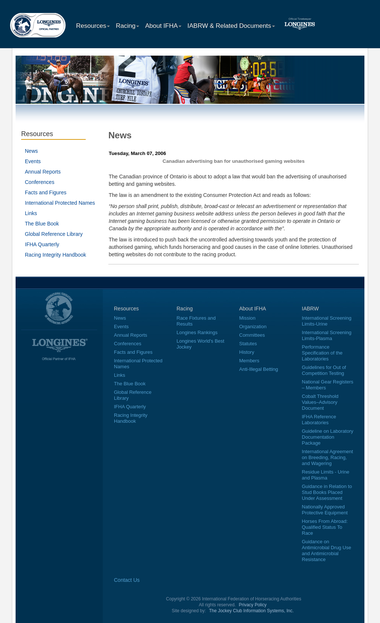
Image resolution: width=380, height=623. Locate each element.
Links (31, 213)
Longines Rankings (197, 332)
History (246, 352)
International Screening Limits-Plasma (326, 335)
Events (33, 161)
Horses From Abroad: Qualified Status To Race (325, 527)
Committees (252, 335)
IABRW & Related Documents (231, 25)
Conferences (39, 182)
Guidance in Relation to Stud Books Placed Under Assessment (327, 492)
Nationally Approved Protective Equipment (325, 509)
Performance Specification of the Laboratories (322, 353)
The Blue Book (42, 224)
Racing (127, 25)
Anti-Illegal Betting (258, 369)
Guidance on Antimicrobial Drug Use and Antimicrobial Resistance (326, 550)
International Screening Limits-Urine (326, 321)
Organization (253, 326)
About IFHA (163, 25)
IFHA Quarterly (42, 244)
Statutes (248, 343)
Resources (93, 25)
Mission (247, 318)
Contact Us (127, 580)
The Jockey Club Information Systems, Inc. (251, 610)
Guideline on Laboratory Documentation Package (327, 437)
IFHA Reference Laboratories (319, 419)
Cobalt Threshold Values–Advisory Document (320, 402)
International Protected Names (60, 203)
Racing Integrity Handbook (55, 255)
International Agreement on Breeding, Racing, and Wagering (327, 457)
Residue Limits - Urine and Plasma (325, 475)
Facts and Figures (45, 192)
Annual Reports (43, 172)
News (31, 151)
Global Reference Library (54, 234)
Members (249, 360)
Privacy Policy (253, 604)
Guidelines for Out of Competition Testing (324, 370)
